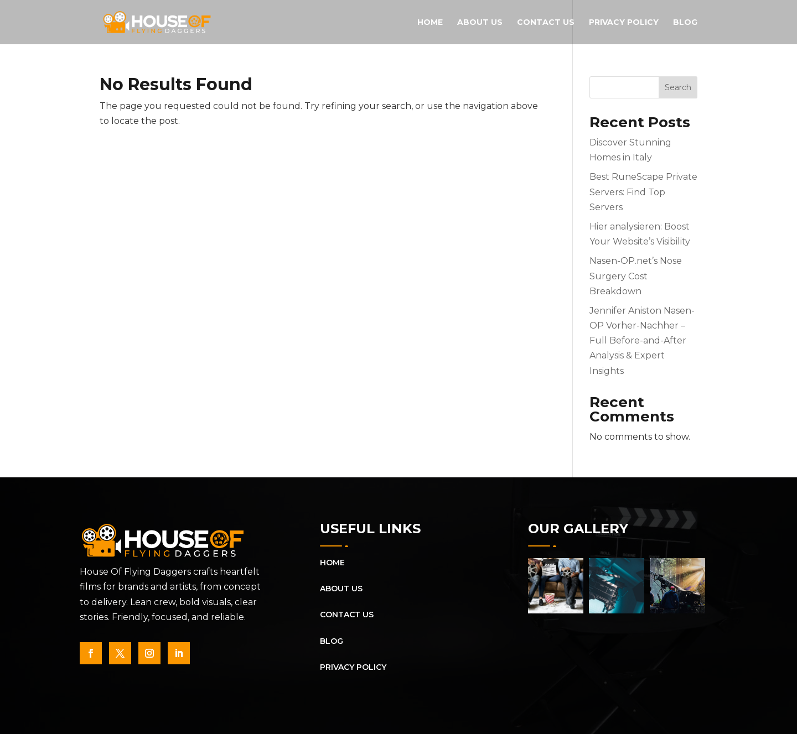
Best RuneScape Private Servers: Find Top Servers (643, 191)
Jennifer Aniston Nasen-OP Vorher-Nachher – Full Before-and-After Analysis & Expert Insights (642, 340)
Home (430, 22)
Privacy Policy (624, 22)
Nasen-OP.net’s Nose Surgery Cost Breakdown (635, 276)
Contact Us (546, 22)
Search (678, 87)
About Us (480, 22)
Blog (685, 22)
